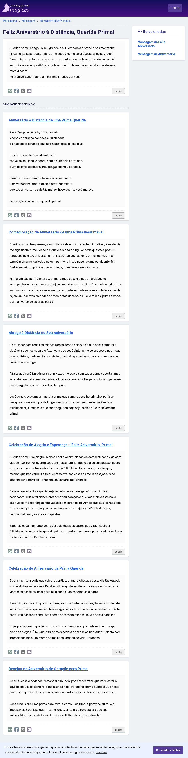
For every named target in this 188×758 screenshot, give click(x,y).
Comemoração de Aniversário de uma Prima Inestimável (56, 232)
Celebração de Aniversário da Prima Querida (46, 568)
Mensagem (28, 20)
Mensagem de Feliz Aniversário (151, 44)
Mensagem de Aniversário (55, 20)
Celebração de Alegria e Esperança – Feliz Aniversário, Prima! (60, 445)
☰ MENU (175, 8)
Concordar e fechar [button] (168, 750)
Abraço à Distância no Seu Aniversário (41, 333)
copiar (118, 91)
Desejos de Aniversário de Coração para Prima (48, 669)
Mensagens (10, 20)
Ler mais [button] (101, 752)
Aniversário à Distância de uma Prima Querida (47, 120)
